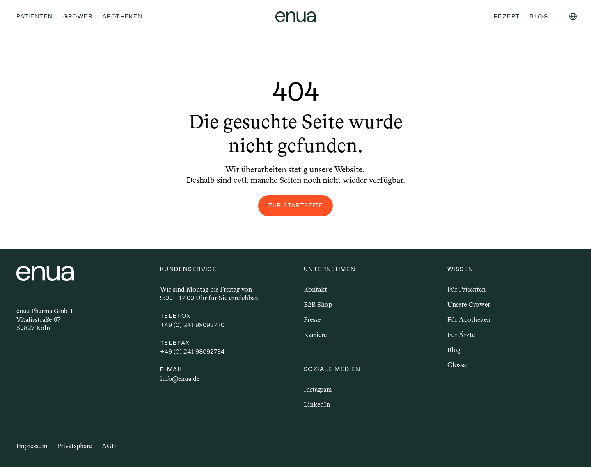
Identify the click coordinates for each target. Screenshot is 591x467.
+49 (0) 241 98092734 (192, 351)
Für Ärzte (461, 335)
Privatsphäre (74, 446)
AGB (109, 446)
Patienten (34, 16)
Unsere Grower (468, 304)
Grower (77, 16)
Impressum (31, 446)
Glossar (457, 365)
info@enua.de (179, 379)
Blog (453, 350)
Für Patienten (466, 289)
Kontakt (315, 289)
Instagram (318, 389)
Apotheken (122, 16)
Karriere (315, 335)
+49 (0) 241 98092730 (192, 325)
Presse (312, 319)
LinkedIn (317, 404)
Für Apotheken (468, 319)
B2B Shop (318, 304)
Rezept (507, 16)
